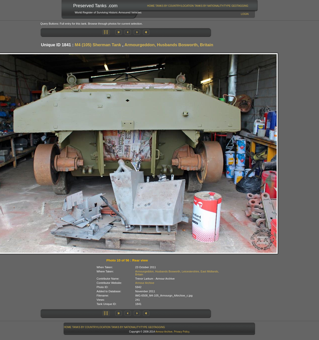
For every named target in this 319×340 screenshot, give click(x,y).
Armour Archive (144, 282)
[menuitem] (151, 5)
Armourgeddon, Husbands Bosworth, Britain (168, 44)
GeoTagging (239, 5)
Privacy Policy (181, 331)
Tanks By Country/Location (175, 5)
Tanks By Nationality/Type (212, 5)
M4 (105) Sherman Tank (98, 44)
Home (151, 5)
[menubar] (197, 5)
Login (244, 14)
